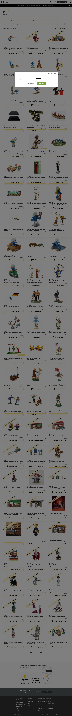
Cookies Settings (31, 83)
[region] (36, 79)
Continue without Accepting (52, 73)
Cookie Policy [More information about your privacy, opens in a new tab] (38, 77)
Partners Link (19, 79)
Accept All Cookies (40, 83)
